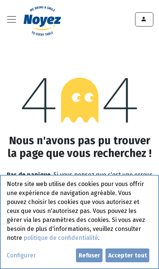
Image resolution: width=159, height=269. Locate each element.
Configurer (21, 255)
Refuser (89, 255)
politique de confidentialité (61, 237)
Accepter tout (127, 255)
